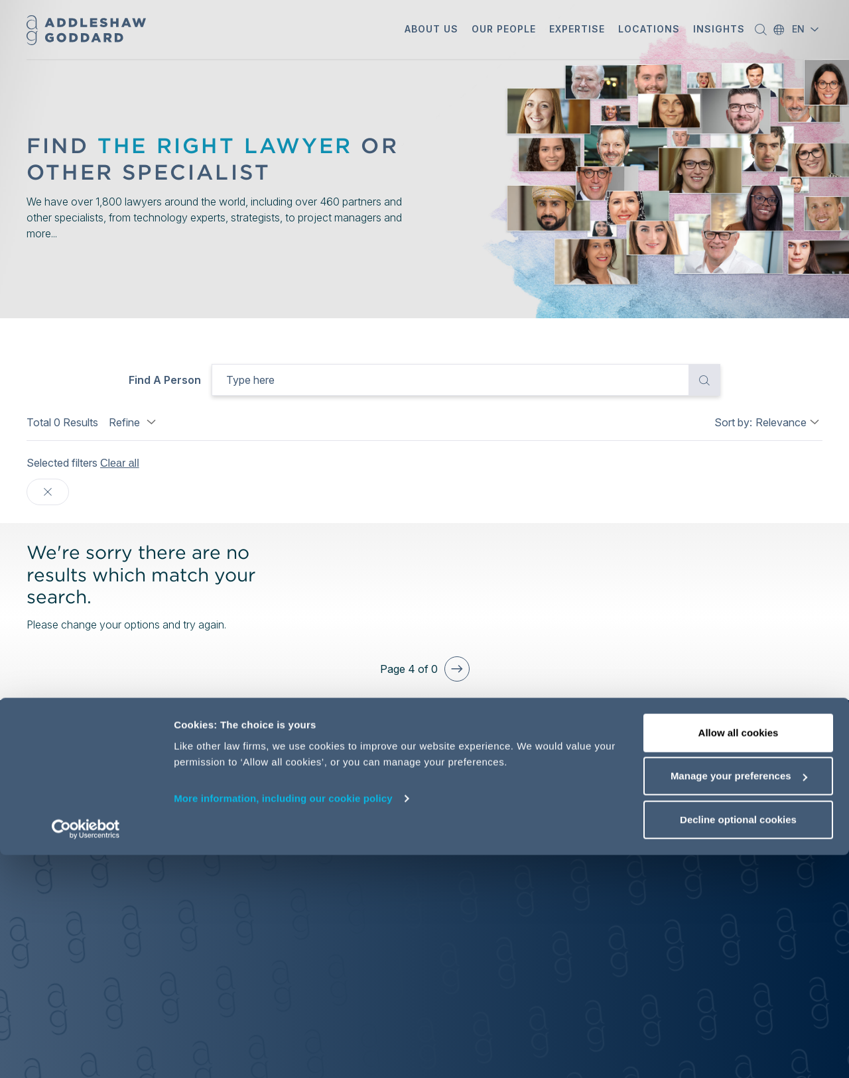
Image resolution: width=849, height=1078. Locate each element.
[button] (431, 30)
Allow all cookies (738, 955)
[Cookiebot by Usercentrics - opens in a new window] (86, 1052)
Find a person (165, 380)
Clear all (119, 463)
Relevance (781, 422)
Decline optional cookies (738, 1042)
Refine (134, 422)
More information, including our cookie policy (283, 1021)
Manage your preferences (739, 999)
